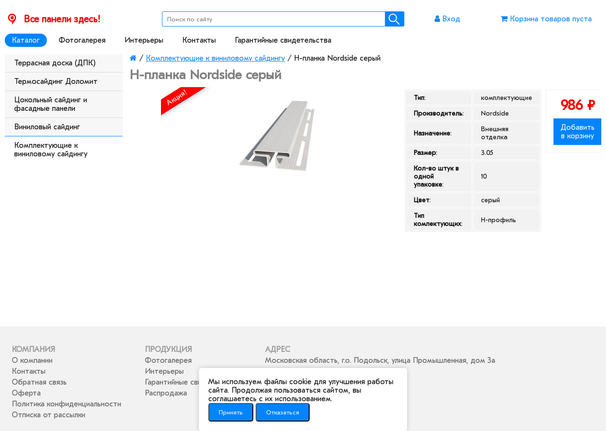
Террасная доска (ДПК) (55, 63)
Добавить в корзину (578, 131)
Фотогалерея (82, 40)
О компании (32, 360)
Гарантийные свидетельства (283, 40)
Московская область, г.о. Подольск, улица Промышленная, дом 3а (380, 360)
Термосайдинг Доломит (56, 81)
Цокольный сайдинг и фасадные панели (50, 104)
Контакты (199, 40)
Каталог (26, 40)
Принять (231, 412)
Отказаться (282, 412)
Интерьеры (144, 40)
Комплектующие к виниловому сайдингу (51, 149)
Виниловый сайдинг (47, 127)
